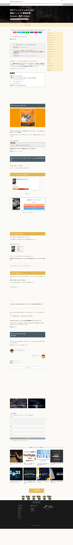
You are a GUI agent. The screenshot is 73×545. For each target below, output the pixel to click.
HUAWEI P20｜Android (51, 40)
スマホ (20, 512)
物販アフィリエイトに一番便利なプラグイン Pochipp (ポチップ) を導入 (30, 464)
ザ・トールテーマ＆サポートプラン (28, 55)
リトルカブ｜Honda (51, 67)
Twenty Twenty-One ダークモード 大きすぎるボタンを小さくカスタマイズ (16, 482)
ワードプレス (21, 23)
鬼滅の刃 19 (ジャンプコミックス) (34, 199)
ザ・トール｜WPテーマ (51, 57)
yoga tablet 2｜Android (52, 50)
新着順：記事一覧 (16, 23)
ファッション (50, 65)
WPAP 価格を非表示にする (17, 362)
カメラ (20, 511)
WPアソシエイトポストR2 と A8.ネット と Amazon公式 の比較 (23, 77)
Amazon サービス (51, 35)
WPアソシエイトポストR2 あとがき (18, 85)
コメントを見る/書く (27, 367)
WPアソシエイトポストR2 (16, 75)
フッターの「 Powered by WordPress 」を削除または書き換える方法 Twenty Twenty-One (43, 464)
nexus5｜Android (51, 47)
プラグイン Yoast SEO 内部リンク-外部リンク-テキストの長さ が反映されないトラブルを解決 (29, 482)
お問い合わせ (33, 511)
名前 (10, 426)
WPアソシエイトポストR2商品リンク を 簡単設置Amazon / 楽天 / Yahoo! (27, 24)
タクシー (49, 60)
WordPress (20, 508)
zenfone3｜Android (51, 52)
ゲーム (20, 519)
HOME (11, 23)
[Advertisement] (27, 94)
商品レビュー (50, 72)
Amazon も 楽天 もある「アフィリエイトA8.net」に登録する (21, 265)
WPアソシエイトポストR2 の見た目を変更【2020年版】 (43, 482)
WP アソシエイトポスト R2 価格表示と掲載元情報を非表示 (56, 482)
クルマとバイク (21, 509)
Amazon (20, 510)
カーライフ (50, 55)
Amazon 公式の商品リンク (17, 83)
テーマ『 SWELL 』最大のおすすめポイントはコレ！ (16, 464)
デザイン (49, 62)
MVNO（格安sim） (51, 45)
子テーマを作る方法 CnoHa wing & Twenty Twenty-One (56, 464)
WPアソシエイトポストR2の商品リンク (19, 79)
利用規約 (32, 509)
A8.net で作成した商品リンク (17, 81)
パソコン (20, 518)
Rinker (15, 326)
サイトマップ (33, 508)
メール (11, 430)
